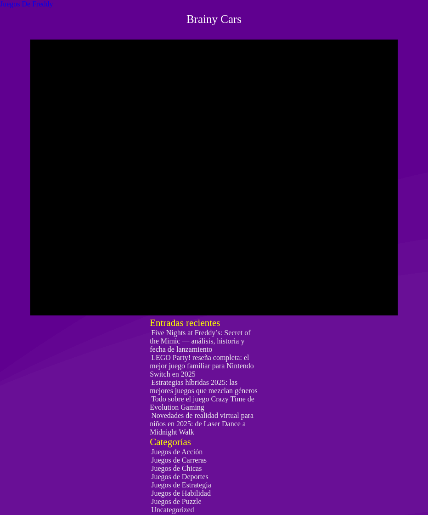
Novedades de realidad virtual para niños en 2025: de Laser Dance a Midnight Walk (201, 424)
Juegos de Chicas (176, 468)
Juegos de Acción (177, 452)
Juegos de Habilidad (181, 493)
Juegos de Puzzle (176, 501)
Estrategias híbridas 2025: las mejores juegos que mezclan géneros (204, 386)
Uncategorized (172, 510)
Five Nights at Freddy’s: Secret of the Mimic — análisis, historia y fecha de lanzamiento (200, 341)
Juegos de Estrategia (181, 485)
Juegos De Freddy (26, 4)
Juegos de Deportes (179, 477)
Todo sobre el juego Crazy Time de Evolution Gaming (202, 403)
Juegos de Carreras (179, 460)
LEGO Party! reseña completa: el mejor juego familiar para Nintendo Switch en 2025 (202, 366)
